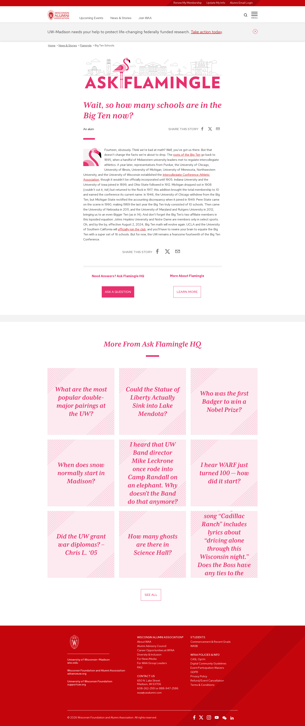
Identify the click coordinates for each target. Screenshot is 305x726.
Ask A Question (118, 292)
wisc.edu (72, 662)
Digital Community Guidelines (208, 663)
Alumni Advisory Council (151, 646)
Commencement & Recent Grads (210, 641)
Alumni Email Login (241, 2)
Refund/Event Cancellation (207, 680)
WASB (194, 646)
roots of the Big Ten (186, 155)
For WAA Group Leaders (152, 663)
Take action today (206, 31)
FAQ (139, 667)
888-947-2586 (168, 688)
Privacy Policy (198, 676)
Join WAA (145, 18)
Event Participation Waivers (207, 667)
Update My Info (215, 2)
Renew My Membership (188, 2)
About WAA (144, 641)
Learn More (187, 292)
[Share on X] (210, 129)
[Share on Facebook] (202, 129)
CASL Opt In (197, 659)
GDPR (194, 672)
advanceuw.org (76, 673)
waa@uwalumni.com (149, 692)
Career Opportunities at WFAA (155, 650)
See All (151, 595)
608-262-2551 (146, 688)
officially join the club (132, 229)
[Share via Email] (218, 129)
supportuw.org (76, 684)
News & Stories (120, 18)
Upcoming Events (91, 18)
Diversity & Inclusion (149, 654)
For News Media (147, 659)
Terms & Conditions (202, 685)
